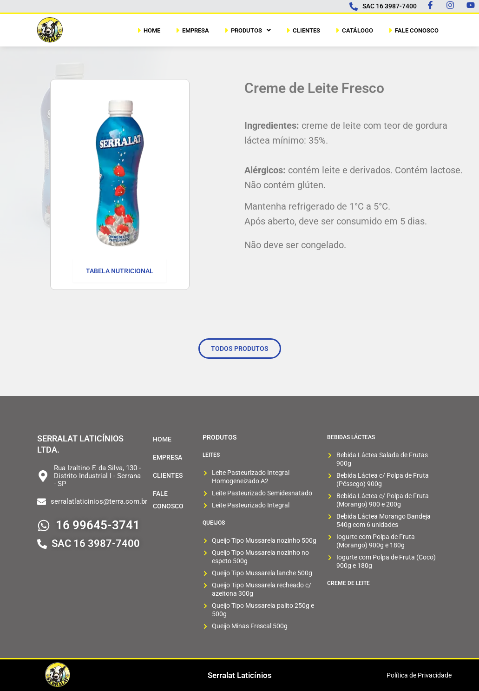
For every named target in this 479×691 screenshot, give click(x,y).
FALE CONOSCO (413, 30)
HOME (148, 30)
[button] (247, 30)
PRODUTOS (247, 30)
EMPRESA (191, 30)
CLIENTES (302, 30)
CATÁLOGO (353, 30)
